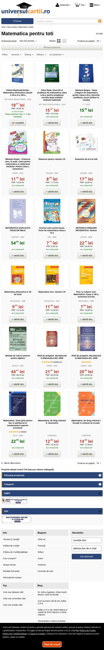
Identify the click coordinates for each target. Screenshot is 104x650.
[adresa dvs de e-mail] (87, 548)
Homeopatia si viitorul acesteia (51, 621)
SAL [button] (6, 511)
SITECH (83, 237)
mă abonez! (86, 556)
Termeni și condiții (11, 539)
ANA (49, 237)
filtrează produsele (52, 47)
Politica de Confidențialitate (15, 552)
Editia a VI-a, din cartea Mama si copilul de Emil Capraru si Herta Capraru (52, 612)
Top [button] (5, 585)
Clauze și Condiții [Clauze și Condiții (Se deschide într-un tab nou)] (37, 634)
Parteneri (42, 565)
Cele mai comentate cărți (14, 598)
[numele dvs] (87, 540)
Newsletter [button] (77, 532)
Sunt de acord (52, 644)
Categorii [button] (9, 484)
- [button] (100, 493)
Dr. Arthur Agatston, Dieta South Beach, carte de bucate (52, 593)
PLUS (15, 436)
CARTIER (15, 237)
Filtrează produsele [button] (14, 475)
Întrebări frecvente (11, 571)
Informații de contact (12, 577)
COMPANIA (51, 436)
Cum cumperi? (9, 558)
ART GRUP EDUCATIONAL (15, 99)
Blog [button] (40, 585)
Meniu (94, 5)
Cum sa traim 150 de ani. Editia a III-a (52, 602)
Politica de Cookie (11, 545)
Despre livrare (9, 565)
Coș (79, 5)
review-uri (56, 362)
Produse (17, 21)
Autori (40, 558)
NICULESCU (15, 301)
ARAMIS (49, 173)
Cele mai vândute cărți (13, 592)
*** (83, 104)
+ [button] (100, 475)
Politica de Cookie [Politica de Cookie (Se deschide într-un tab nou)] (87, 630)
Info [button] (5, 532)
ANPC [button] (7, 493)
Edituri (41, 552)
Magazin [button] (42, 532)
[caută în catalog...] (66, 21)
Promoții (41, 545)
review (22, 432)
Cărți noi (41, 539)
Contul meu (62, 5)
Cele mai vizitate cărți (12, 605)
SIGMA (15, 173)
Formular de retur (45, 571)
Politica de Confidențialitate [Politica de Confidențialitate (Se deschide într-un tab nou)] (15, 634)
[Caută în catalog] (99, 21)
